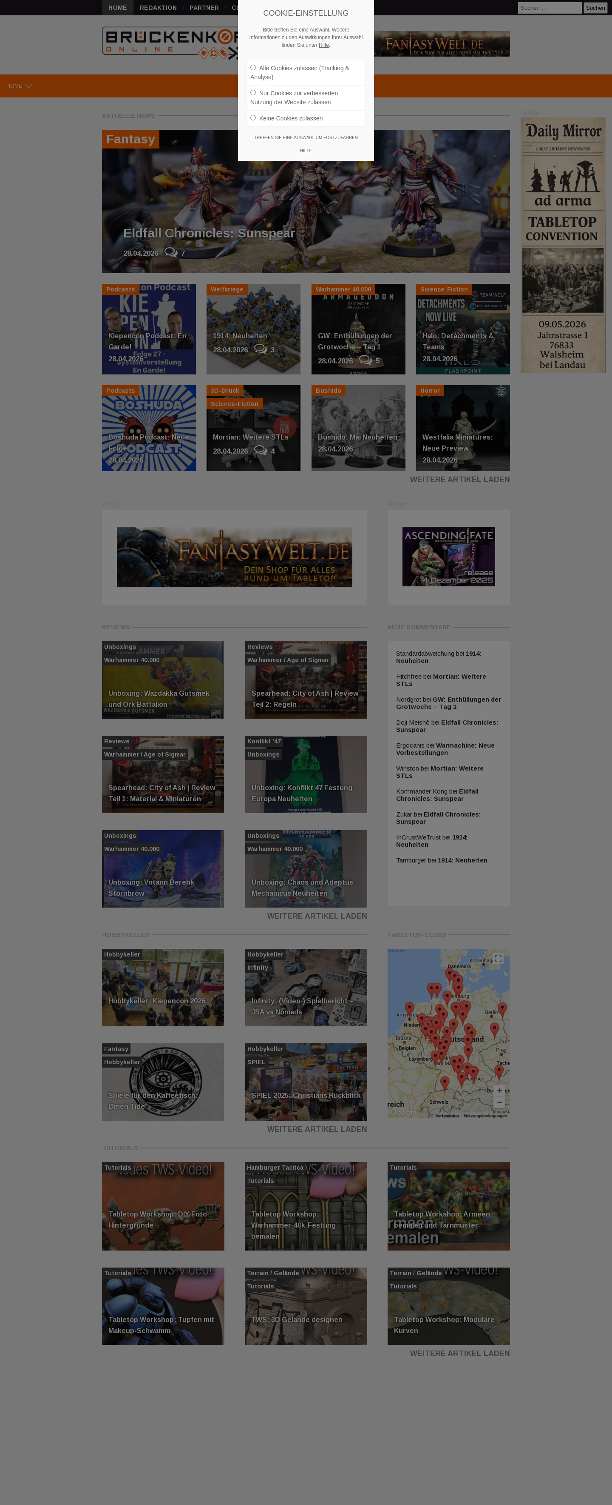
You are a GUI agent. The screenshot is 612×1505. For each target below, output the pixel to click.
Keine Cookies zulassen (286, 118)
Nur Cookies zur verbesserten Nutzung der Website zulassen (294, 98)
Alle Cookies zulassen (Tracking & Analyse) (299, 72)
